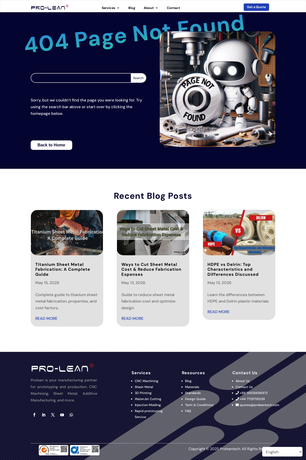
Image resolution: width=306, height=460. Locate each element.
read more (46, 318)
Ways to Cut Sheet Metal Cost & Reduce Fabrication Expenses (151, 269)
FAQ (188, 411)
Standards (193, 393)
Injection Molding (148, 405)
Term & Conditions (199, 405)
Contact (173, 8)
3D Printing (144, 393)
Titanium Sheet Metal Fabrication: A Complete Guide (62, 269)
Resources (193, 373)
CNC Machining (146, 381)
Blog (131, 8)
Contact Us (244, 387)
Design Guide (195, 399)
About (149, 8)
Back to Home (51, 145)
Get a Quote (256, 7)
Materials (192, 387)
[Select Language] (282, 452)
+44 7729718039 (252, 399)
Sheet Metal (144, 387)
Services (108, 8)
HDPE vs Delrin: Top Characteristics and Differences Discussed (233, 269)
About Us (242, 381)
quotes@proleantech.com (259, 405)
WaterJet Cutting (148, 399)
